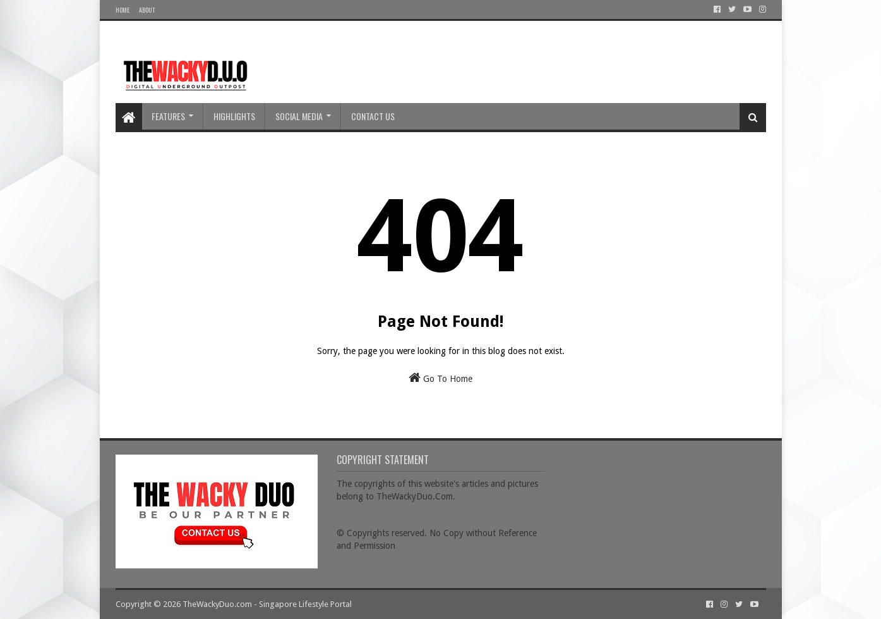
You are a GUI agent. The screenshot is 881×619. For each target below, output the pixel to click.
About (147, 10)
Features (168, 116)
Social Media (299, 116)
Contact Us (373, 116)
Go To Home (440, 377)
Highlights (234, 116)
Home (122, 10)
